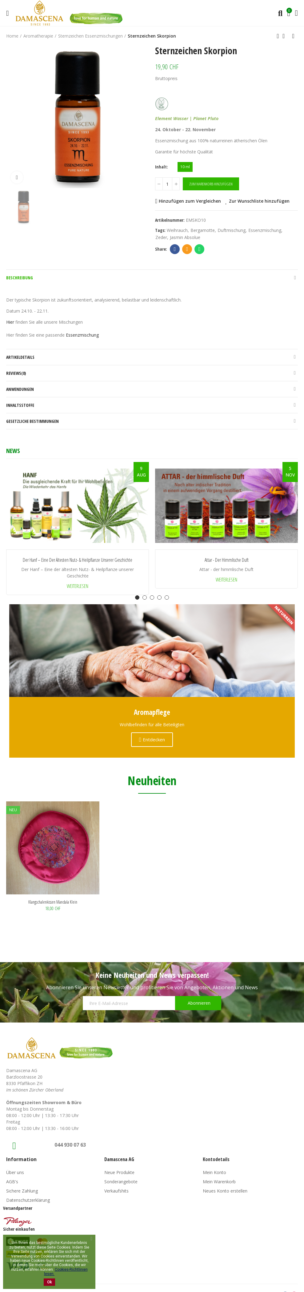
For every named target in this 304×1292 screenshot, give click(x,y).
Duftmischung (232, 230)
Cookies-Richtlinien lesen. (66, 1271)
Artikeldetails (20, 357)
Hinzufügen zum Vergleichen (190, 201)
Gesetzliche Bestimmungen (32, 421)
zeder (161, 237)
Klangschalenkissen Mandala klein (52, 902)
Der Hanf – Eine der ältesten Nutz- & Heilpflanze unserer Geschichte (77, 560)
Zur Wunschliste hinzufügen (259, 201)
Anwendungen (20, 389)
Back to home (285, 36)
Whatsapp (199, 249)
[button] (137, 597)
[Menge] (167, 183)
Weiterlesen (77, 586)
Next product (293, 36)
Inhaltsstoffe (20, 405)
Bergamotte (202, 230)
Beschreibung (19, 278)
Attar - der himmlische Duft (227, 560)
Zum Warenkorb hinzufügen (211, 184)
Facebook (175, 249)
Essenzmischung (264, 230)
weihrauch (177, 230)
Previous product (277, 36)
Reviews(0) (16, 373)
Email (187, 249)
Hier (10, 322)
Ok (49, 1282)
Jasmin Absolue (185, 237)
